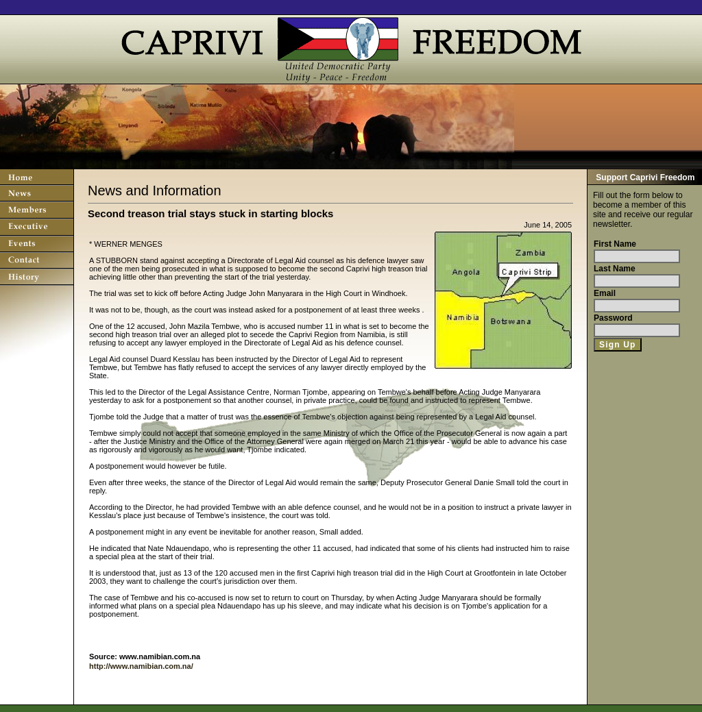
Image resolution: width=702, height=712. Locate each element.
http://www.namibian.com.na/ (141, 666)
